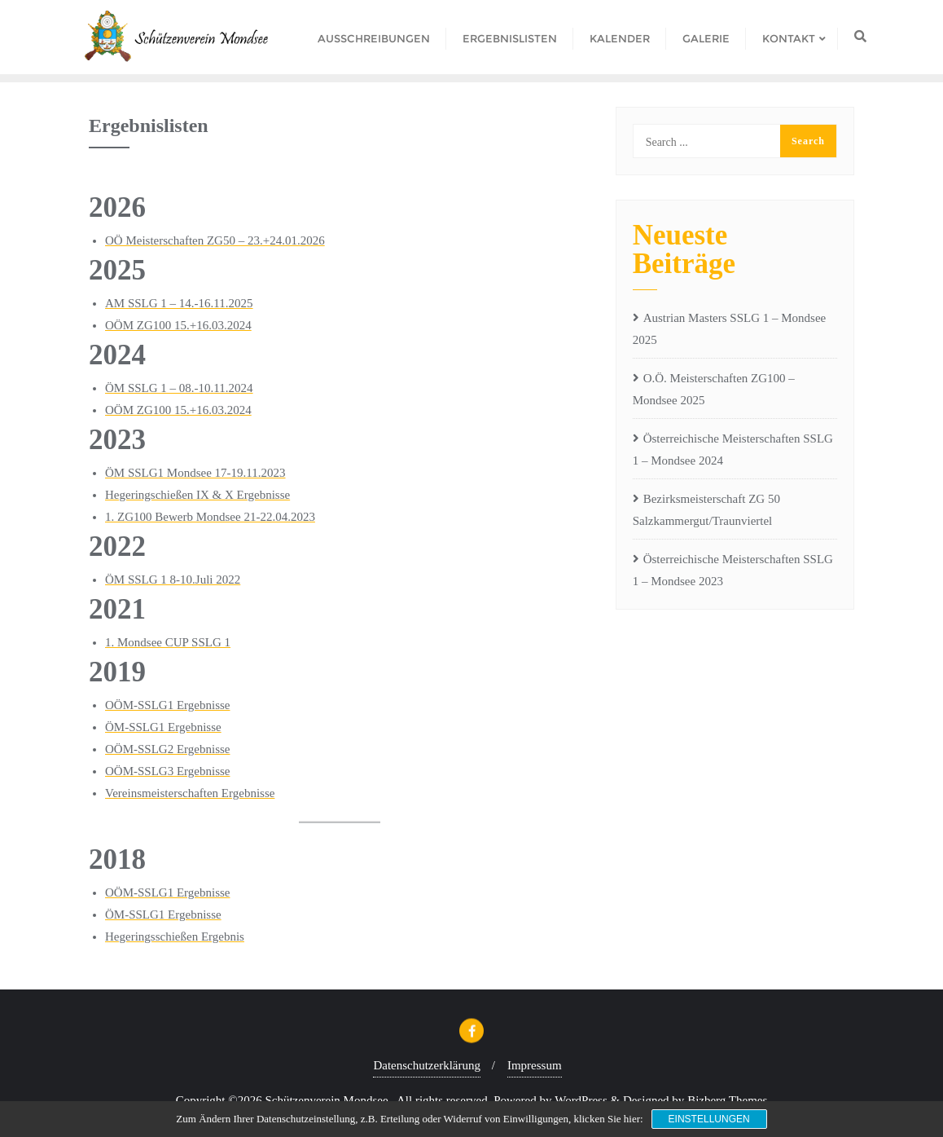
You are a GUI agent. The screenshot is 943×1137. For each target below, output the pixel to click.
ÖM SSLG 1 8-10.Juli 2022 (172, 579)
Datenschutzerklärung (426, 1065)
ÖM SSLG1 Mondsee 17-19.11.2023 (195, 472)
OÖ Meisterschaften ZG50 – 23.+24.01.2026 (215, 240)
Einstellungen (709, 1119)
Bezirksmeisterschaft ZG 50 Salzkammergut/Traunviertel (706, 509)
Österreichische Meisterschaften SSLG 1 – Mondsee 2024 (733, 449)
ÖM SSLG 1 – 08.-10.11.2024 (179, 387)
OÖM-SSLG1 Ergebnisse (167, 705)
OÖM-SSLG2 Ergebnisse (167, 749)
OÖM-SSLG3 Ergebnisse (167, 771)
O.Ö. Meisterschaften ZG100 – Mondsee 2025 (714, 389)
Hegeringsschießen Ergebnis (174, 936)
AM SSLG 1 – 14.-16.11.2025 (179, 303)
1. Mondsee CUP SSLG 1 (167, 642)
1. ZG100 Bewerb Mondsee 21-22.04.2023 (210, 516)
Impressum (534, 1065)
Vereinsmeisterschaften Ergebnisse (189, 793)
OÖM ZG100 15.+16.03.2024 (178, 325)
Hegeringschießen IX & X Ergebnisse (197, 494)
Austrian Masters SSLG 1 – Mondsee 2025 (730, 328)
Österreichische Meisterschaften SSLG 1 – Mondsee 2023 (733, 570)
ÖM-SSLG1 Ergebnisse (163, 727)
